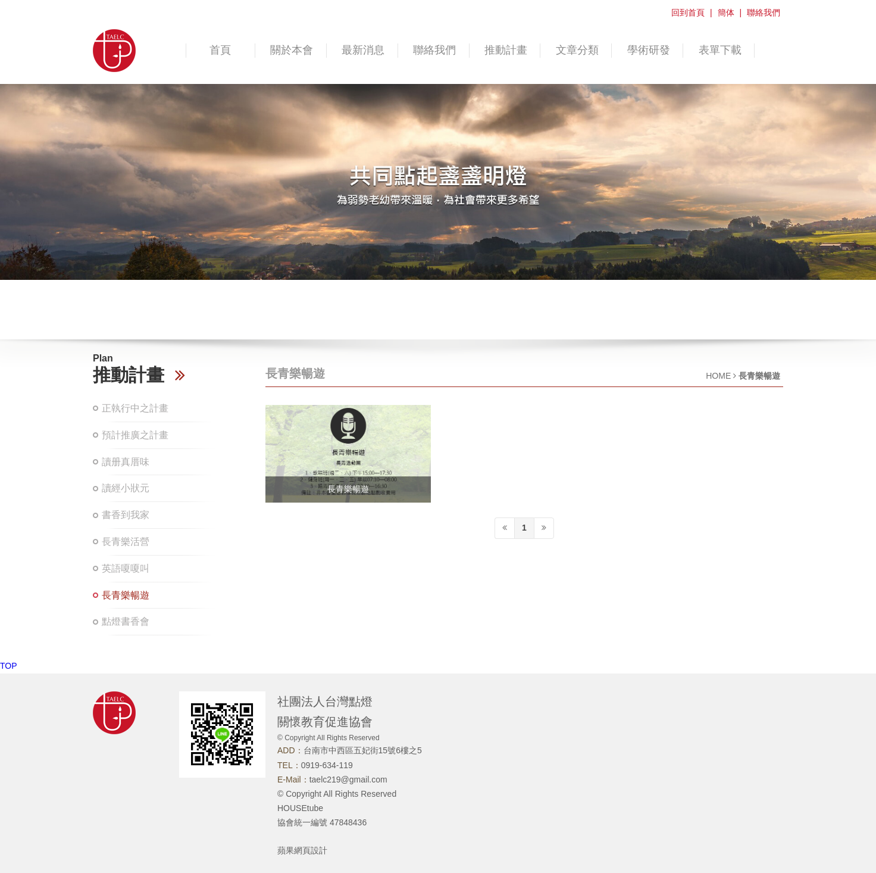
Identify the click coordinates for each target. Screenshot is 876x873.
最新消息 (363, 50)
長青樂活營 (125, 542)
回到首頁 (688, 12)
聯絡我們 (763, 12)
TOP (8, 666)
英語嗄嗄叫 (125, 568)
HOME (718, 376)
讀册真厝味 (125, 462)
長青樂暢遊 (125, 595)
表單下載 (720, 50)
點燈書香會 (125, 621)
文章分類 (577, 50)
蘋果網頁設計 (302, 850)
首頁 (220, 50)
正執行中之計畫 (135, 408)
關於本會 (291, 50)
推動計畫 (505, 50)
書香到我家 (125, 515)
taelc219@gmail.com (348, 779)
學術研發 (648, 50)
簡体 (726, 12)
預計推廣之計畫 (135, 435)
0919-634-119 (327, 765)
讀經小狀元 (125, 488)
